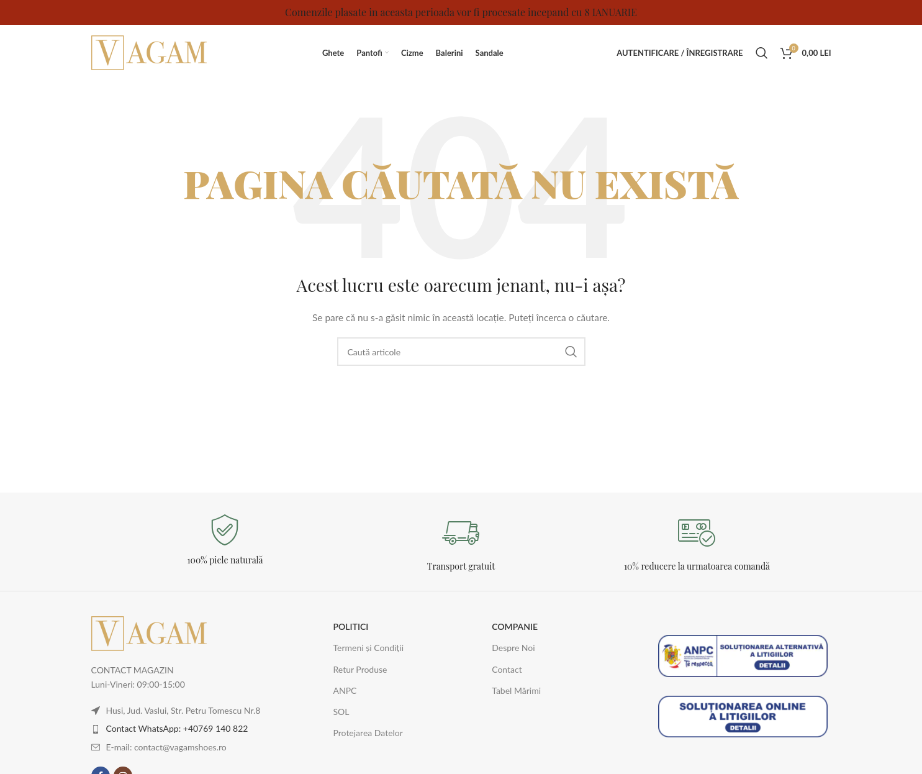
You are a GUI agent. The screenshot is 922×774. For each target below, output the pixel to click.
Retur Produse (360, 669)
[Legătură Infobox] (225, 540)
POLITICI (350, 626)
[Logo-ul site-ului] (150, 52)
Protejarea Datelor (367, 732)
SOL (341, 711)
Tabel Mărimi (516, 690)
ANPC (344, 690)
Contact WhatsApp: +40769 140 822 (177, 728)
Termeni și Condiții (368, 647)
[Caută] (761, 52)
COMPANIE (515, 626)
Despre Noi (513, 647)
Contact (507, 669)
